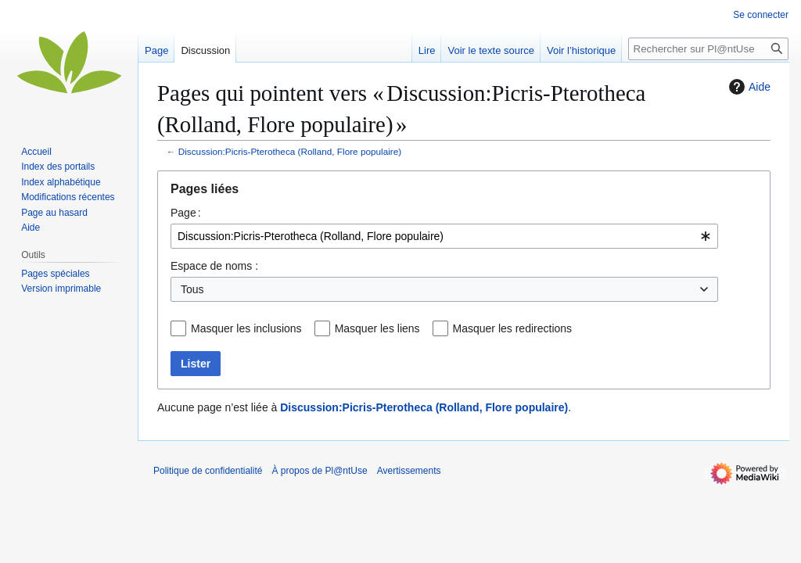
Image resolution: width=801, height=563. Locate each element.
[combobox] (444, 236)
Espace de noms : (214, 266)
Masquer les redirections (513, 328)
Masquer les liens (377, 328)
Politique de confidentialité (207, 470)
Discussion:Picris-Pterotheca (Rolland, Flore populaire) (289, 151)
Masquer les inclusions (246, 328)
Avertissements (409, 470)
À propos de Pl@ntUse (319, 470)
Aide (747, 87)
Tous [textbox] (192, 289)
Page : (186, 212)
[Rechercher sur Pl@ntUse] (708, 49)
